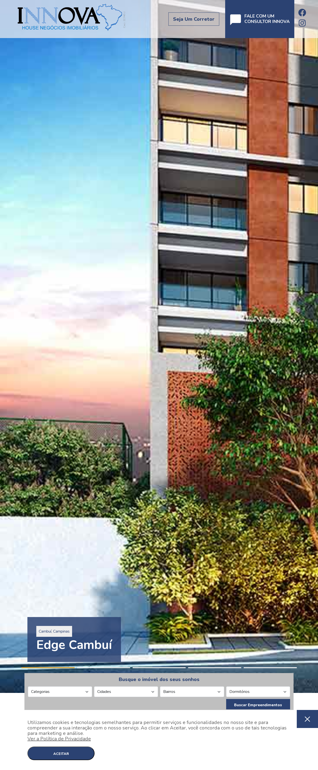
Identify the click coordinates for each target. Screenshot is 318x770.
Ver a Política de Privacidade (59, 738)
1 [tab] (48, 667)
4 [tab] (214, 667)
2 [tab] (103, 667)
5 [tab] (270, 667)
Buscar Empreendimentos (258, 705)
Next (315, 346)
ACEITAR (61, 753)
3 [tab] (159, 667)
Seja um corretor (194, 19)
